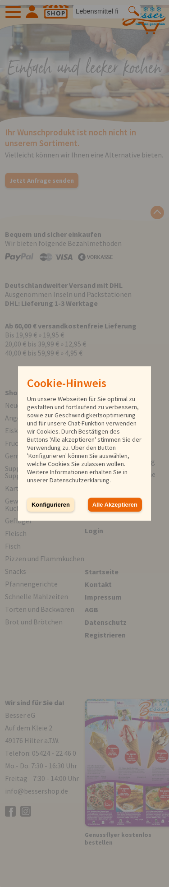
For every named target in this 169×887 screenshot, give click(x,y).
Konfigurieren (51, 504)
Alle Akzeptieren (114, 504)
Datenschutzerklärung (80, 480)
